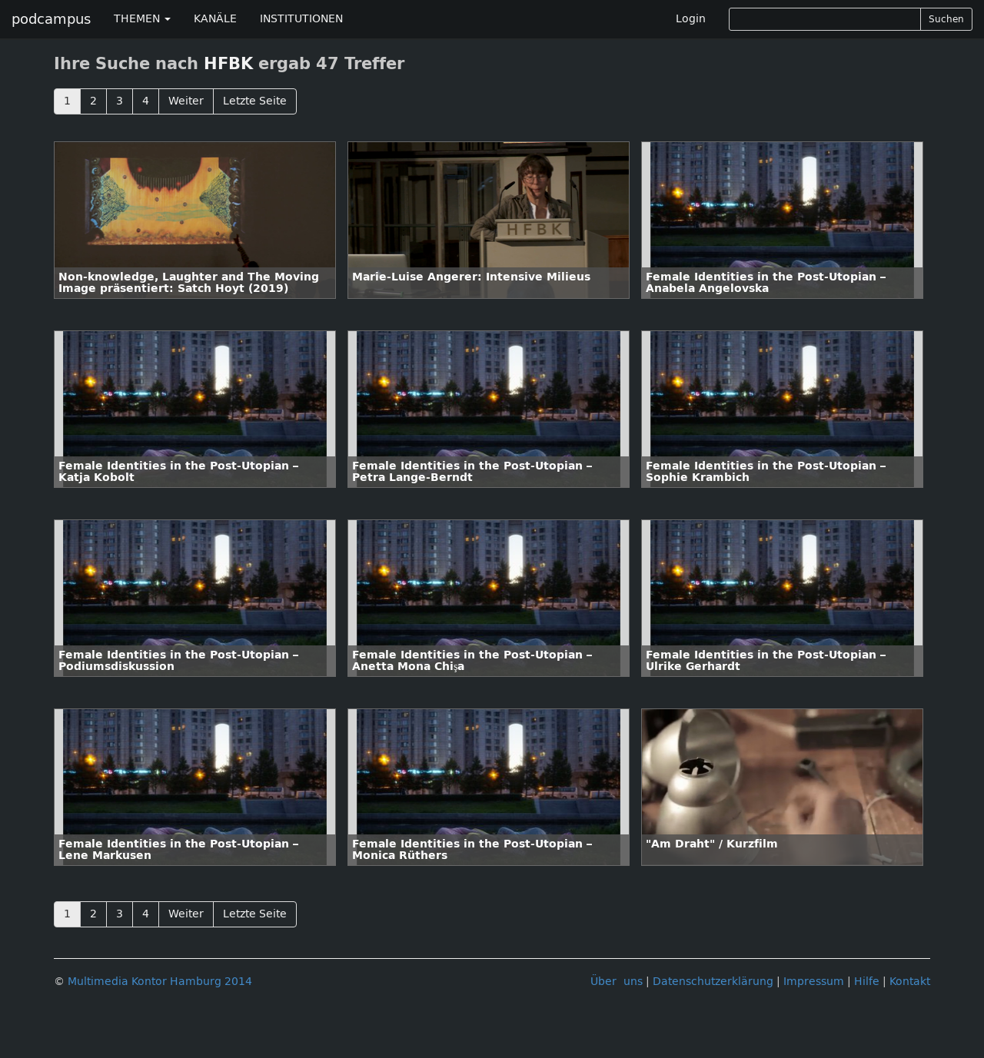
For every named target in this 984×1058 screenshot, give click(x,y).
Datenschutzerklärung (713, 981)
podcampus (51, 19)
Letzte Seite (255, 101)
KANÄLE (215, 18)
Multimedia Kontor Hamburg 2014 (160, 981)
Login (691, 18)
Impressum (813, 981)
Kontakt (909, 981)
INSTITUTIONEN (301, 18)
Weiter (186, 101)
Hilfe (866, 981)
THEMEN (142, 18)
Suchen (946, 19)
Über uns (616, 981)
